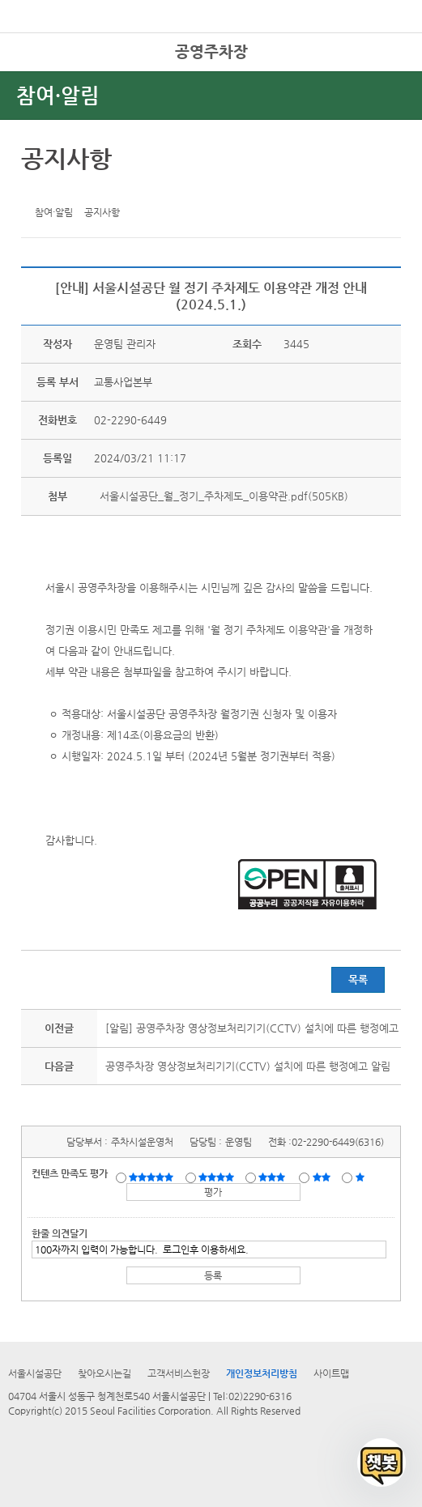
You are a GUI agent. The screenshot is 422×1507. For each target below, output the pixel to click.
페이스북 (61, 190)
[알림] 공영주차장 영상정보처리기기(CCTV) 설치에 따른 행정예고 (252, 1028)
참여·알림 (58, 95)
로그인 (384, 48)
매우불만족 (361, 1176)
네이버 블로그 (86, 190)
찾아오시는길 (104, 1373)
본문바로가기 (26, 0)
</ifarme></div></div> (381, 1462)
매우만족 (153, 1176)
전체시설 (35, 72)
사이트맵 (331, 1373)
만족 (217, 1176)
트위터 (36, 190)
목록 (358, 979)
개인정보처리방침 (261, 1373)
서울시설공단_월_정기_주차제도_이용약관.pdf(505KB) (222, 496)
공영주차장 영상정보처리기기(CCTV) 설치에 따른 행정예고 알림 (247, 1066)
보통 (274, 1176)
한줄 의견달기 (59, 1233)
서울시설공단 (35, 1373)
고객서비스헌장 (178, 1373)
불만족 (323, 1176)
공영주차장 (211, 51)
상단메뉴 (391, 77)
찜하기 (111, 190)
